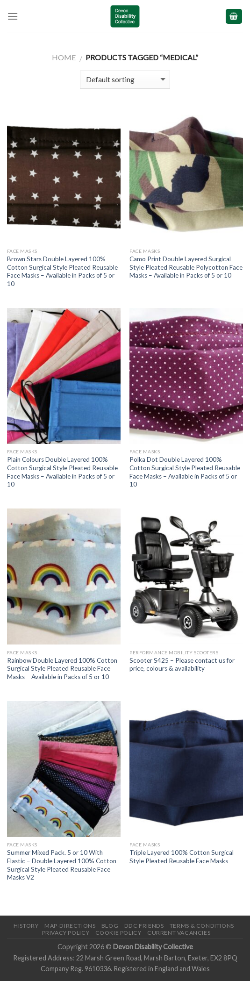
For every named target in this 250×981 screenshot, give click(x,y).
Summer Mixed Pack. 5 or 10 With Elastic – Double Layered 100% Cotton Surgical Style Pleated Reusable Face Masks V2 (61, 865)
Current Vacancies (178, 932)
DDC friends (144, 925)
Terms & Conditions (202, 925)
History (26, 925)
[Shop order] (125, 80)
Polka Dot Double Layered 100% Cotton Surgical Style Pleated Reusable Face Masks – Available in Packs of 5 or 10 (184, 472)
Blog (109, 925)
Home (64, 57)
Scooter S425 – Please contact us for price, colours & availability (182, 665)
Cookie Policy (118, 932)
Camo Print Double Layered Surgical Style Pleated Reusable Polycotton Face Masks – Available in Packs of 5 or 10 (186, 267)
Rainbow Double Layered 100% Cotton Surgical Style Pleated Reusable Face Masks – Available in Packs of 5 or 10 (62, 668)
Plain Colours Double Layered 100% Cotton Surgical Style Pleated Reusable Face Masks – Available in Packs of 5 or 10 (62, 472)
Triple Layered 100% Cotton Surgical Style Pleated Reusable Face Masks (181, 857)
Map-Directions (70, 925)
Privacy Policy (66, 932)
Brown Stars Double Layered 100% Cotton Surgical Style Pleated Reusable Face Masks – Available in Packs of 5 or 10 (62, 271)
